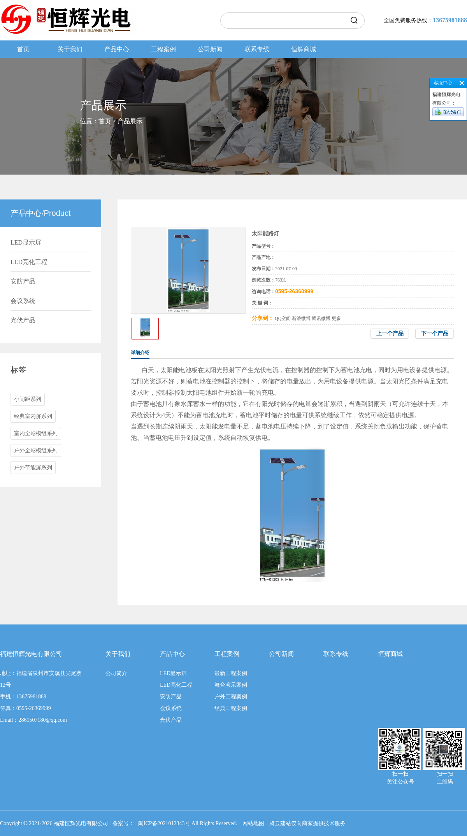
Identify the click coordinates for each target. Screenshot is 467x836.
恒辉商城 (303, 49)
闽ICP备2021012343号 (164, 823)
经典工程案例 (230, 708)
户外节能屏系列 (33, 467)
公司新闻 (210, 49)
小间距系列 (27, 399)
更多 (336, 318)
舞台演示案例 (230, 685)
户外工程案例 (230, 697)
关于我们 (70, 49)
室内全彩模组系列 (36, 433)
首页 (23, 49)
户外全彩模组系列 (36, 450)
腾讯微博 (321, 318)
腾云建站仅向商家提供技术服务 (307, 823)
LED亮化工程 (29, 262)
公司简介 (116, 673)
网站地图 (253, 823)
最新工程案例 (230, 673)
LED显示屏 (26, 242)
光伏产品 (23, 320)
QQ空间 (283, 318)
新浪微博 (301, 318)
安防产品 (23, 281)
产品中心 (116, 49)
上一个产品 (390, 333)
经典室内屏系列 (33, 416)
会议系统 (23, 300)
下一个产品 (434, 333)
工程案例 (163, 49)
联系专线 (256, 49)
